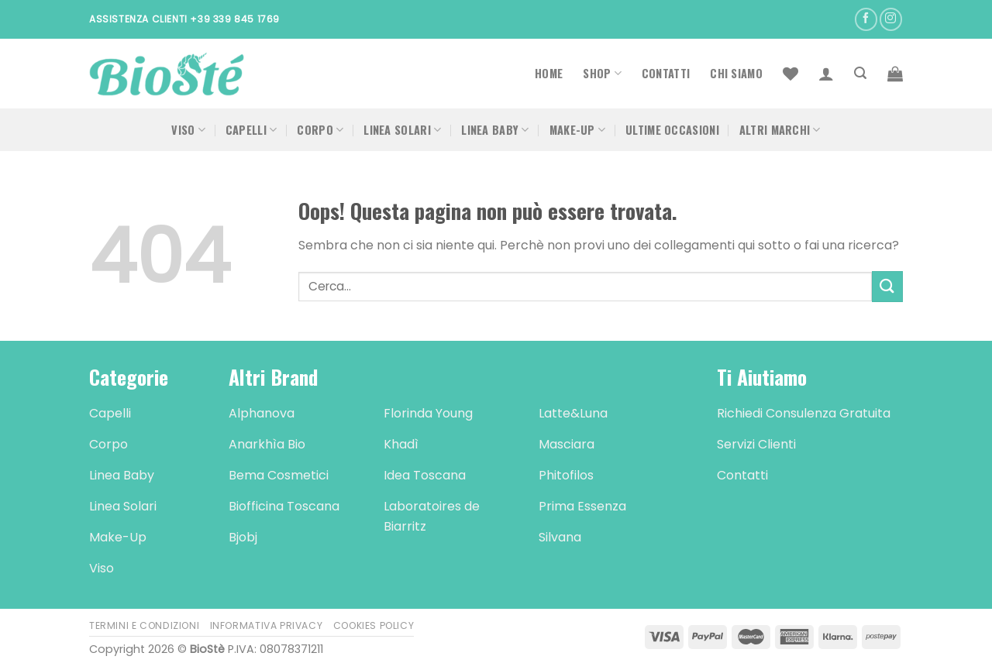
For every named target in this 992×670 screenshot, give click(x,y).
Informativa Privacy (266, 625)
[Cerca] (860, 73)
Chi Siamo (736, 73)
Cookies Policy (374, 625)
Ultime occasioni (672, 130)
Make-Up (577, 130)
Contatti (666, 73)
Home (549, 73)
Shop (602, 73)
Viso (188, 130)
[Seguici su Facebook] (866, 19)
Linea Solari (402, 130)
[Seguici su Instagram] (891, 19)
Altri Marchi (780, 130)
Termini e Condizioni (144, 625)
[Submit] (887, 286)
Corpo (320, 130)
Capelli (251, 130)
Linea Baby (495, 130)
